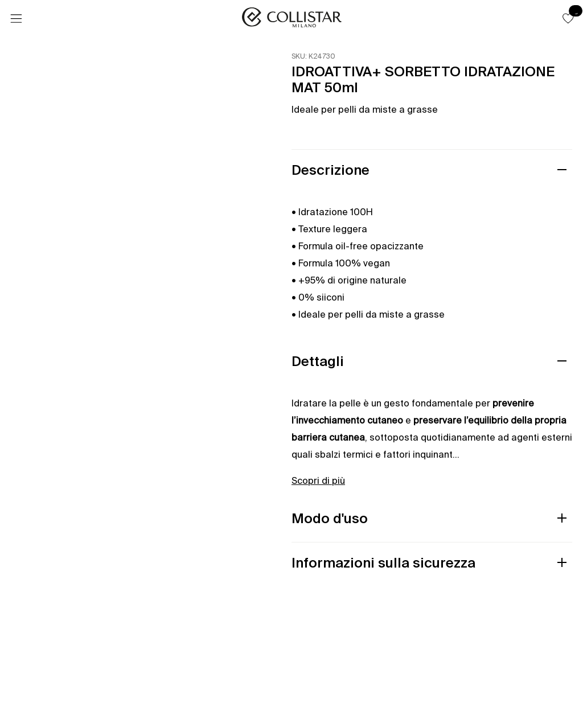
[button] (568, 18)
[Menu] (16, 18)
